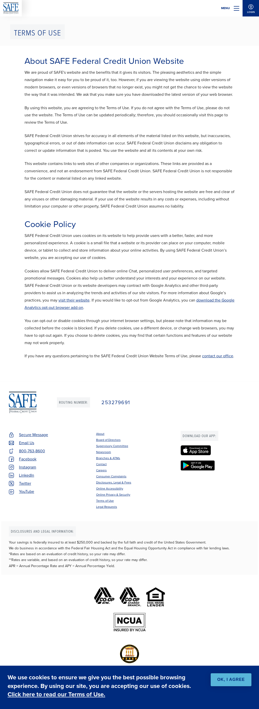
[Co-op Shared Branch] (130, 596)
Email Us (26, 443)
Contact (101, 464)
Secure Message (33, 435)
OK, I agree (231, 679)
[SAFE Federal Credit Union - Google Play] (215, 465)
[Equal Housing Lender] (155, 596)
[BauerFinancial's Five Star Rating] (129, 653)
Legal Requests (106, 507)
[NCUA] (129, 622)
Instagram (27, 467)
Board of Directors (108, 440)
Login (251, 8)
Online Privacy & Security (113, 494)
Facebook (27, 459)
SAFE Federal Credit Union (11, 8)
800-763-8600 (32, 451)
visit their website (74, 300)
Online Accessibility (109, 488)
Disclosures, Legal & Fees (113, 482)
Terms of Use (105, 500)
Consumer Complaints (111, 476)
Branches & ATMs (108, 458)
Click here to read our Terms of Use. (56, 694)
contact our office (217, 356)
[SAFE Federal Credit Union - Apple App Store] (215, 450)
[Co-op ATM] (104, 596)
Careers (101, 470)
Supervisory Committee (112, 446)
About (100, 434)
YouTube (26, 491)
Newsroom (103, 452)
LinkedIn (26, 475)
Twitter (25, 483)
